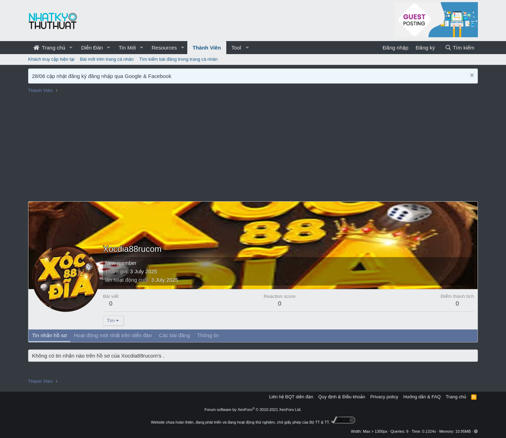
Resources (164, 48)
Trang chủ (49, 48)
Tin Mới (127, 48)
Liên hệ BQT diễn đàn (291, 396)
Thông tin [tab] (208, 335)
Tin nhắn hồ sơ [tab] (49, 335)
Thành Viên (207, 48)
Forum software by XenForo (253, 409)
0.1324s (429, 431)
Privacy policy (384, 396)
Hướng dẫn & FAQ (422, 396)
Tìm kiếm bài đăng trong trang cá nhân (178, 59)
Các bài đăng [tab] (174, 335)
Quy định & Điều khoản (341, 396)
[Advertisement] (253, 148)
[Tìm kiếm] (459, 47)
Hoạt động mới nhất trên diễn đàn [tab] (113, 335)
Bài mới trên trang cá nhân (107, 59)
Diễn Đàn (92, 48)
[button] (71, 47)
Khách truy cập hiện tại (51, 59)
